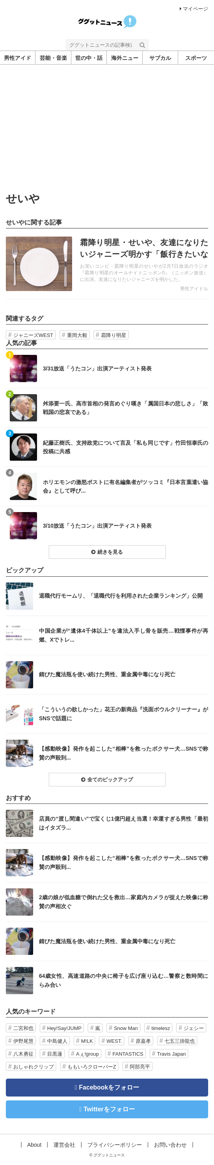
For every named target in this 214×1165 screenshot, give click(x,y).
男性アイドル (194, 288)
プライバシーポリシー (114, 1144)
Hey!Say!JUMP (64, 1028)
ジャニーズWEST (33, 335)
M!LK (87, 1041)
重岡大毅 (77, 335)
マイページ (194, 9)
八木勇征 (23, 1054)
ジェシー (194, 1028)
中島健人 (57, 1041)
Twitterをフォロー (108, 1109)
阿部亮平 (140, 1067)
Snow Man (126, 1028)
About (34, 1144)
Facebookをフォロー (109, 1087)
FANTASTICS (128, 1054)
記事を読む (107, 264)
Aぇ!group (87, 1054)
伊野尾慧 (23, 1041)
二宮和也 (23, 1028)
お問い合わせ (170, 1144)
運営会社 (64, 1144)
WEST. (114, 1041)
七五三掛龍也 (179, 1041)
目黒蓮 (54, 1054)
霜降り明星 (113, 335)
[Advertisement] (107, 122)
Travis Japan (171, 1054)
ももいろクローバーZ (91, 1067)
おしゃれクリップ (33, 1067)
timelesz (161, 1028)
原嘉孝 (143, 1041)
